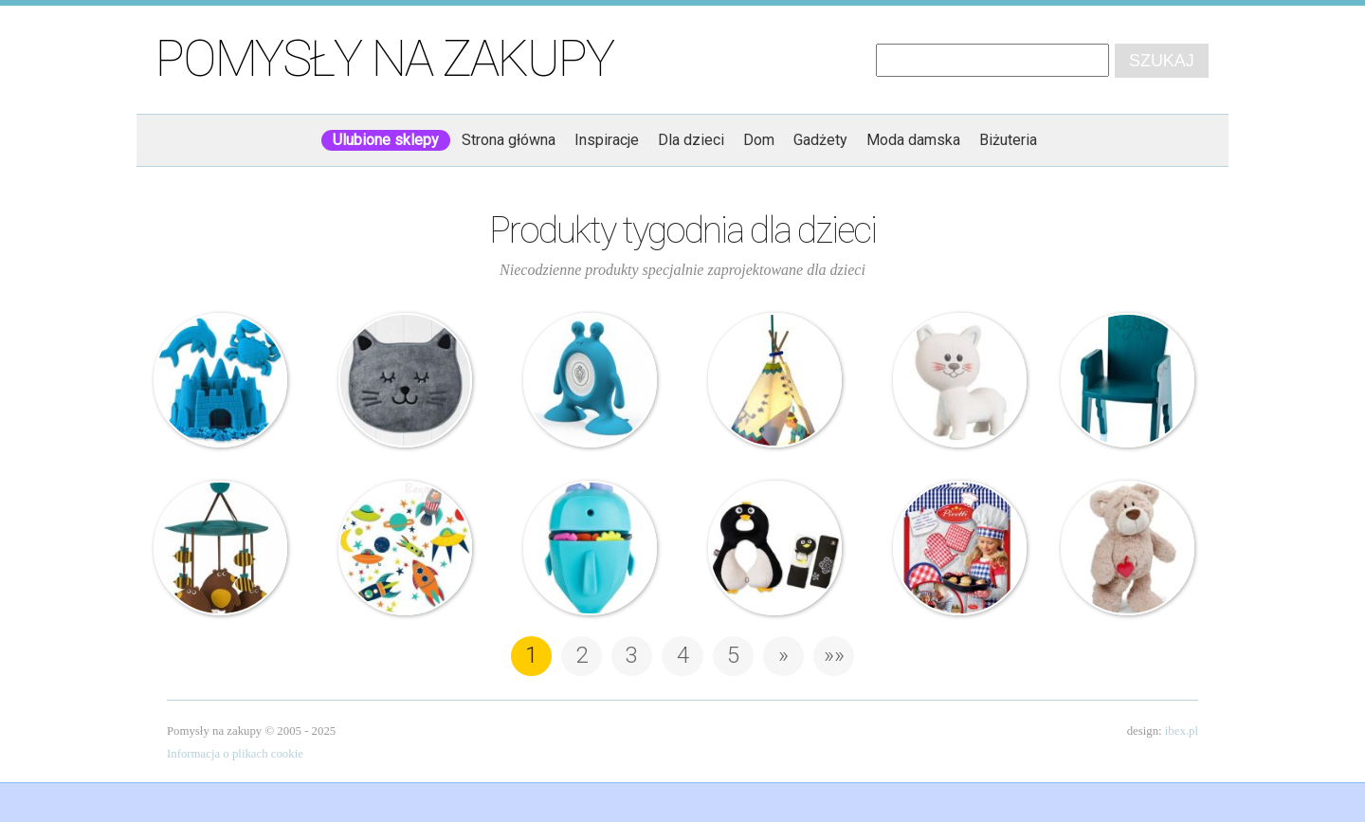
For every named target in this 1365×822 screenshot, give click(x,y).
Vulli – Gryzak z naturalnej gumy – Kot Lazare (960, 380)
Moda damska (913, 140)
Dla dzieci (691, 140)
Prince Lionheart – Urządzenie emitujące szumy (590, 380)
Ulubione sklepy (386, 140)
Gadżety (820, 140)
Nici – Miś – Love (1128, 548)
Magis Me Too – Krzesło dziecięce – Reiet (1128, 380)
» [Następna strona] (783, 655)
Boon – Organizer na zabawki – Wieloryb (590, 548)
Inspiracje (606, 140)
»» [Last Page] (834, 655)
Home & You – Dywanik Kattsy (405, 380)
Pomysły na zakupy (384, 58)
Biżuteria (1008, 140)
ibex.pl (1181, 731)
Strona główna (508, 140)
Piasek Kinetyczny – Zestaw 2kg (221, 380)
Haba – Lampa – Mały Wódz (775, 380)
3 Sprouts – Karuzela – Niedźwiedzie (221, 548)
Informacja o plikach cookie (235, 753)
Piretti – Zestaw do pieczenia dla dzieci (960, 548)
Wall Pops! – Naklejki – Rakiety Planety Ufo (405, 548)
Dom (758, 140)
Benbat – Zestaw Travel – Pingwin (775, 548)
